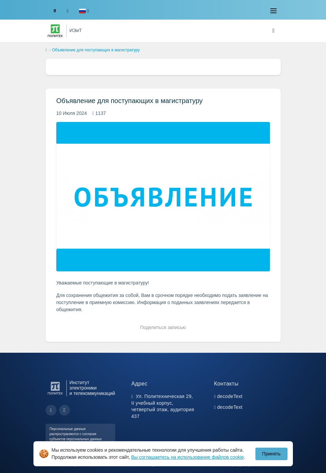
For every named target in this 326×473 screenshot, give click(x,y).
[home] (46, 50)
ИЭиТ (76, 30)
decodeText (230, 396)
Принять (271, 453)
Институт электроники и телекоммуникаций (92, 388)
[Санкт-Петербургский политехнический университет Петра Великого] (55, 30)
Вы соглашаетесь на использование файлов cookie (187, 457)
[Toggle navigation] (274, 11)
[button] (84, 11)
